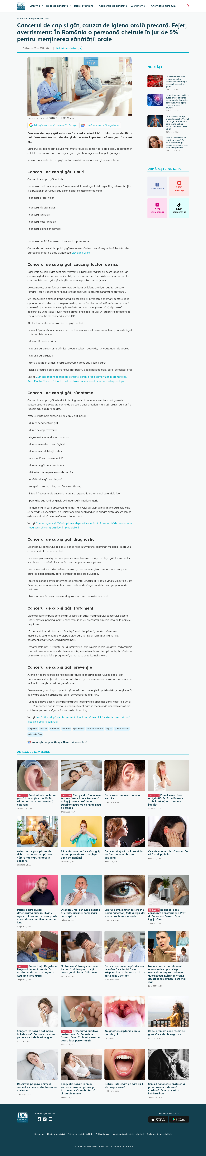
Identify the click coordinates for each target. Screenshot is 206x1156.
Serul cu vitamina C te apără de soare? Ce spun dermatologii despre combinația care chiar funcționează (177, 142)
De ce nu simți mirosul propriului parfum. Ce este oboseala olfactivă (123, 854)
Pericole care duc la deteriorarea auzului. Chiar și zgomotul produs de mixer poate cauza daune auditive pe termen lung (37, 916)
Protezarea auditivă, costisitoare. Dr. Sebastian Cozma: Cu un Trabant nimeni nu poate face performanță (80, 1035)
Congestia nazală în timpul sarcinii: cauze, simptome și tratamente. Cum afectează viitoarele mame (78, 1088)
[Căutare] (188, 5)
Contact (140, 1134)
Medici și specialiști (56, 1134)
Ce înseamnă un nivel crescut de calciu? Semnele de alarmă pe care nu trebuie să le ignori (176, 81)
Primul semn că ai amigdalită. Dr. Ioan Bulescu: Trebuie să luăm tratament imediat (166, 800)
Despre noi (39, 1134)
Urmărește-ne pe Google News (102, 125)
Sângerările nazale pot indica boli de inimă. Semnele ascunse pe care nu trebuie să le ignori (36, 1034)
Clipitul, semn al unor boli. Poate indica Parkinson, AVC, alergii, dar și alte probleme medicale (124, 913)
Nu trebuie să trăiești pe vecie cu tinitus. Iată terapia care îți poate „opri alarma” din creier (81, 969)
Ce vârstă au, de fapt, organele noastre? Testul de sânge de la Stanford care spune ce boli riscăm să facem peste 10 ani (177, 122)
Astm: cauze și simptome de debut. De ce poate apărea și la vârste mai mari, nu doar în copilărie (36, 856)
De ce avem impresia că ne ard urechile (123, 797)
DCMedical (22, 18)
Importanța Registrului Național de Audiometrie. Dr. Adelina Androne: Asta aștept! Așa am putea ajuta (37, 971)
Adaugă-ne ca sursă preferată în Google (55, 125)
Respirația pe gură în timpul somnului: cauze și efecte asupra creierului (37, 1087)
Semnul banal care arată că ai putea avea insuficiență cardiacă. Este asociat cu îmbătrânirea (166, 1088)
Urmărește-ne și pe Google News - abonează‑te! (59, 742)
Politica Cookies (103, 1134)
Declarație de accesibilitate (159, 1134)
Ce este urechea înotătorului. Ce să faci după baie (168, 853)
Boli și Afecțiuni (36, 18)
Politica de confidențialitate (80, 1134)
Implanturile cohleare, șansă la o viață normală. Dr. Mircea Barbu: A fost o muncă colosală (36, 800)
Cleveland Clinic (81, 252)
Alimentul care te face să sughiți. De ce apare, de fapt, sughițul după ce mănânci (81, 854)
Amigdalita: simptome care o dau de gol (122, 1032)
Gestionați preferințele (123, 1134)
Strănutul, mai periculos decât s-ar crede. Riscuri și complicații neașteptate (81, 913)
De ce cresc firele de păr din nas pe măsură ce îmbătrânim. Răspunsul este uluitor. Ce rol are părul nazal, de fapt (124, 971)
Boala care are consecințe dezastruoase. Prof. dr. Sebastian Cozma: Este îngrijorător (167, 914)
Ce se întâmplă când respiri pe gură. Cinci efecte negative (166, 1032)
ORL (47, 18)
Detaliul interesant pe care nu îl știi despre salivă (123, 1085)
